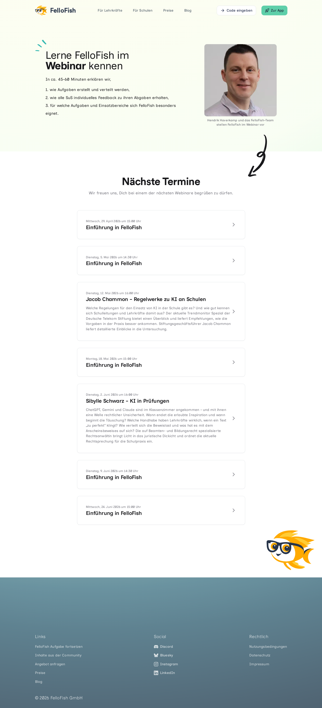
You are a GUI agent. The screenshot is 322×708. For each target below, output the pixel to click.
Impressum (259, 664)
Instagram (166, 664)
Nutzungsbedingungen (268, 646)
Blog (188, 10)
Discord (163, 646)
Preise (168, 10)
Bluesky (163, 655)
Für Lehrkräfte (110, 10)
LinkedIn (164, 673)
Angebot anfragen (50, 664)
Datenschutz (259, 655)
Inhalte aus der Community (58, 655)
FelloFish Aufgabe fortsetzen (59, 646)
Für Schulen (143, 10)
